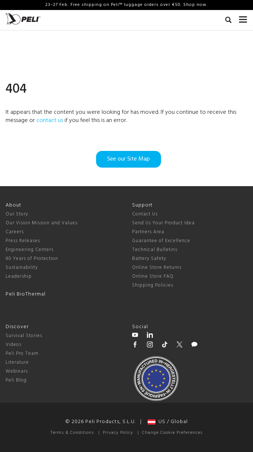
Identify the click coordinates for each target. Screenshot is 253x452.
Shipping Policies (152, 285)
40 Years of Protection (32, 259)
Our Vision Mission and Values (42, 223)
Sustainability (22, 267)
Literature (17, 362)
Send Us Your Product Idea (163, 223)
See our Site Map (128, 159)
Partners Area (148, 232)
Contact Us (145, 214)
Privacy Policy (118, 432)
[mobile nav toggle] (243, 17)
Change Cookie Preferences (172, 432)
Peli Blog (16, 380)
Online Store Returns (156, 267)
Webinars (17, 371)
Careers (15, 232)
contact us (49, 120)
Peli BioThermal (26, 294)
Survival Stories (24, 336)
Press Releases (23, 241)
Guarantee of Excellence (161, 241)
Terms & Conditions (72, 432)
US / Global (168, 422)
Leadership (19, 276)
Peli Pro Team (22, 353)
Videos (14, 345)
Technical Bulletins (154, 250)
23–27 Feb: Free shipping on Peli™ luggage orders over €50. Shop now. (126, 5)
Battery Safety (149, 259)
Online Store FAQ (153, 276)
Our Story (17, 214)
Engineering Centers (29, 250)
